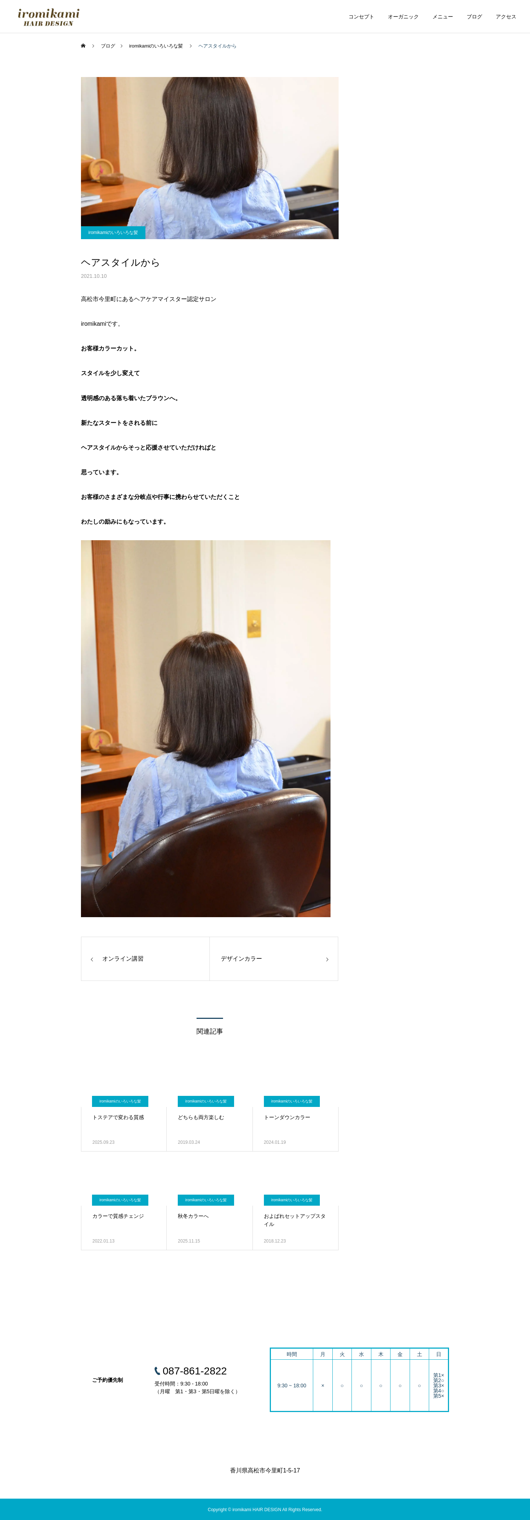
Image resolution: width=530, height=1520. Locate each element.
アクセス (506, 17)
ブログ (474, 17)
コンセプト (361, 17)
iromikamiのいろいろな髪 (113, 232)
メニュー (442, 17)
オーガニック (403, 17)
